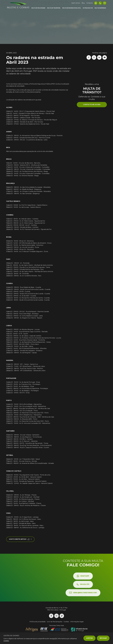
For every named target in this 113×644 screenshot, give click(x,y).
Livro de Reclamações (54, 621)
